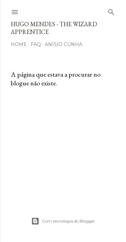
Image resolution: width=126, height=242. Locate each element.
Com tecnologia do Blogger (63, 221)
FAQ (36, 44)
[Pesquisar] (111, 10)
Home (19, 44)
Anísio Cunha (63, 44)
